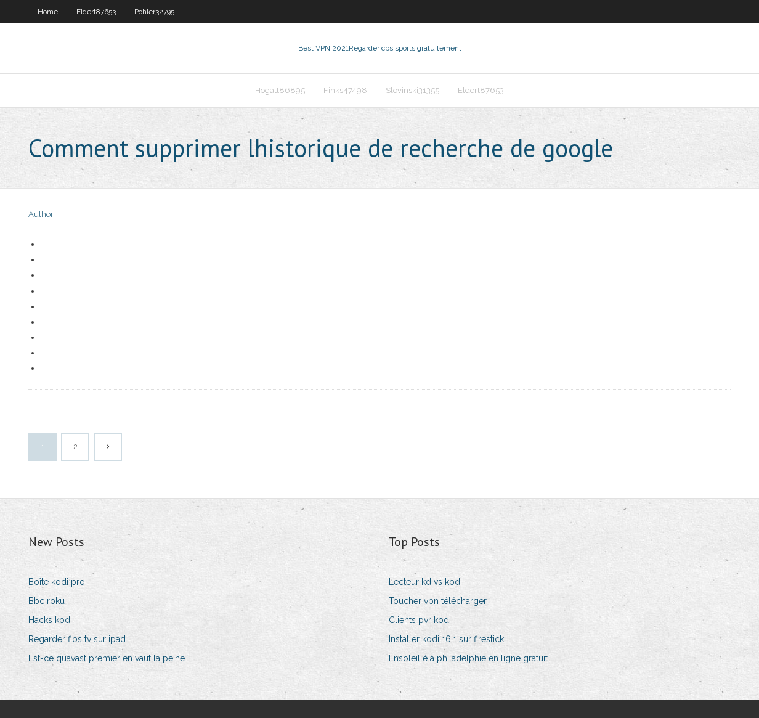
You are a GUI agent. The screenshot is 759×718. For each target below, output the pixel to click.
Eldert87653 (96, 11)
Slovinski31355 (412, 90)
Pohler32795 (154, 11)
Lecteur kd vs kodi (425, 582)
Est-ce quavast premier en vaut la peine (106, 658)
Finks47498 (345, 90)
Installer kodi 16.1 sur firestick (446, 639)
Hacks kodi (50, 620)
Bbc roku (46, 601)
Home (48, 11)
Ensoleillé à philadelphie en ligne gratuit (468, 658)
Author (41, 214)
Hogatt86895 (280, 90)
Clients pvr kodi (420, 620)
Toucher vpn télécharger (438, 601)
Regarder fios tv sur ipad (77, 639)
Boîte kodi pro (56, 582)
